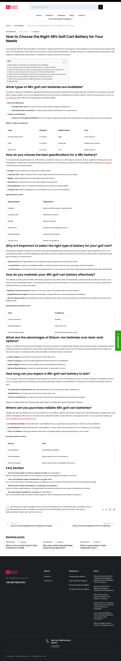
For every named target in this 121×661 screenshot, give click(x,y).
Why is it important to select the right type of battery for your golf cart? (36, 70)
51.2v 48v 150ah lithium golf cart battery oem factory (25, 509)
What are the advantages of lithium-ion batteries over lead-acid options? (37, 74)
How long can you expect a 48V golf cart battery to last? (30, 77)
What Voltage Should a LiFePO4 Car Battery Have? (104, 624)
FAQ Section (13, 81)
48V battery (107, 163)
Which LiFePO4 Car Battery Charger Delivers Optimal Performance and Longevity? (104, 606)
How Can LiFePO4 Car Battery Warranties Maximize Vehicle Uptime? (104, 588)
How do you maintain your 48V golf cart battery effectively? (32, 72)
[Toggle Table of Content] (63, 62)
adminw (36, 32)
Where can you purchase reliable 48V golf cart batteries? (31, 79)
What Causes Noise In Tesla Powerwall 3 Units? (93, 546)
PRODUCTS (73, 571)
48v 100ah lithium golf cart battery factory (26, 507)
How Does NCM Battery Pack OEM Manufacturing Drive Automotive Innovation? (103, 616)
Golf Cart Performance (33, 512)
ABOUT (47, 571)
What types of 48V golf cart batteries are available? (28, 65)
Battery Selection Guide (15, 512)
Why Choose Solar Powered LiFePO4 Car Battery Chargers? (102, 596)
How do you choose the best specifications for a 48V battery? (32, 67)
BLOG (96, 571)
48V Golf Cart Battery (50, 507)
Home (8, 26)
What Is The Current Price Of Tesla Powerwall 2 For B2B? (21, 546)
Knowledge (19, 26)
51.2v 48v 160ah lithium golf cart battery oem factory (65, 509)
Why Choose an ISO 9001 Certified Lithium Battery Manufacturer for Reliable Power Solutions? (103, 579)
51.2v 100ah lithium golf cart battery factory (75, 507)
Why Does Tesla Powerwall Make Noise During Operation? (58, 546)
